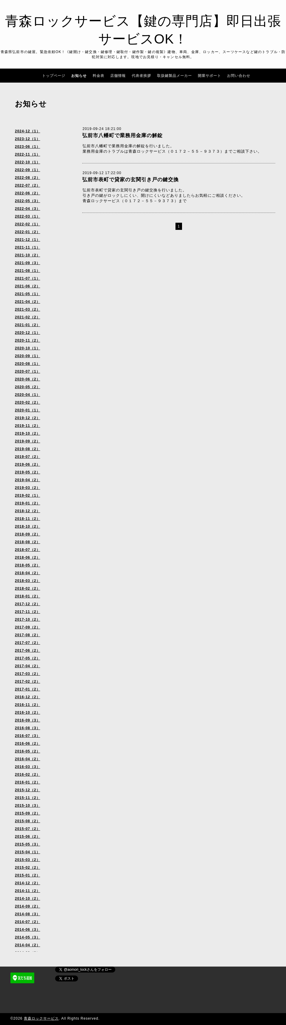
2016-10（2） (27, 712)
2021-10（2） (27, 255)
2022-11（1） (27, 154)
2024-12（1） (27, 131)
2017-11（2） (27, 612)
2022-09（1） (27, 170)
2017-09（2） (27, 627)
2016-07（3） (27, 736)
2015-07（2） (27, 829)
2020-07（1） (27, 371)
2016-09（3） (27, 720)
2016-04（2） (27, 759)
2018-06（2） (27, 557)
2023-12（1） (27, 139)
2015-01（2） (27, 875)
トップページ (53, 76)
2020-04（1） (27, 395)
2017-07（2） (27, 643)
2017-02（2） (27, 681)
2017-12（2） (27, 604)
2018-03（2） (27, 581)
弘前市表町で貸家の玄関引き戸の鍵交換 (130, 179)
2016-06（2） (27, 743)
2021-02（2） (27, 317)
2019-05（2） (27, 472)
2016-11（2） (27, 705)
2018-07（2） (27, 550)
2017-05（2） (27, 658)
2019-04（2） (27, 480)
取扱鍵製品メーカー (174, 76)
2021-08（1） (27, 271)
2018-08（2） (27, 542)
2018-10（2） (27, 526)
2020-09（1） (27, 356)
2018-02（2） (27, 588)
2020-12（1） (27, 333)
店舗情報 (118, 76)
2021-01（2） (27, 325)
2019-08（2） (27, 449)
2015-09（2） (27, 813)
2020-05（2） (27, 387)
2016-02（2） (27, 774)
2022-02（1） (27, 224)
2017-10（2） (27, 619)
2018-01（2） (27, 596)
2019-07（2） (27, 457)
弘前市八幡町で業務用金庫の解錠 (122, 135)
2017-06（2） (27, 650)
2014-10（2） (27, 899)
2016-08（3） (27, 728)
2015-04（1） (27, 852)
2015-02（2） (27, 867)
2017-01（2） (27, 689)
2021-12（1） (27, 240)
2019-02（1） (27, 495)
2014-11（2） (27, 891)
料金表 (98, 76)
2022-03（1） (27, 216)
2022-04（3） (27, 209)
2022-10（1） (27, 162)
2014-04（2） (27, 945)
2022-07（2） (27, 185)
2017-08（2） (27, 635)
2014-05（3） (27, 937)
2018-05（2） (27, 565)
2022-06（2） (27, 193)
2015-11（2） (27, 798)
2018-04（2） (27, 573)
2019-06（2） (27, 464)
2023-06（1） (27, 147)
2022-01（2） (27, 232)
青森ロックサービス (41, 1018)
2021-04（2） (27, 302)
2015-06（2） (27, 836)
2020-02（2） (27, 402)
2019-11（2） (27, 426)
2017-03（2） (27, 674)
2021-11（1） (27, 247)
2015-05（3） (27, 844)
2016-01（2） (27, 782)
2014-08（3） (27, 914)
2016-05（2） (27, 751)
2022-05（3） (27, 201)
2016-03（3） (27, 767)
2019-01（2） (27, 503)
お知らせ (79, 76)
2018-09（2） (27, 534)
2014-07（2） (27, 922)
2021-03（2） (27, 309)
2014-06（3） (27, 930)
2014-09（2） (27, 906)
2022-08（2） (27, 178)
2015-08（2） (27, 821)
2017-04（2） (27, 666)
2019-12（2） (27, 418)
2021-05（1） (27, 294)
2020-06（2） (27, 379)
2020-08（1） (27, 364)
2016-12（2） (27, 697)
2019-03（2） (27, 488)
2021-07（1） (27, 278)
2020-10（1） (27, 348)
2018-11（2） (27, 519)
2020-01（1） (27, 410)
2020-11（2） (27, 340)
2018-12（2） (27, 511)
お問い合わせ (238, 76)
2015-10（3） (27, 805)
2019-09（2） (27, 441)
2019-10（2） (27, 433)
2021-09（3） (27, 263)
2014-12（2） (27, 883)
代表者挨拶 (141, 76)
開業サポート (209, 76)
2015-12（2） (27, 790)
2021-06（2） (27, 286)
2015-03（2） (27, 860)
